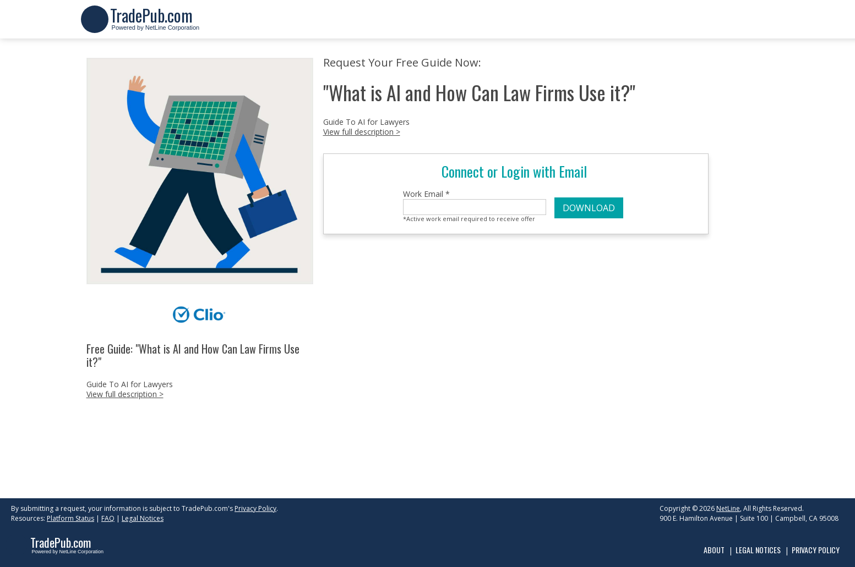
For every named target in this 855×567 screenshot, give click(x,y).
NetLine (728, 508)
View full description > (125, 394)
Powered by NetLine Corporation (155, 24)
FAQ (108, 518)
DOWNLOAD (589, 208)
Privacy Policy (255, 508)
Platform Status (70, 518)
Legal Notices (143, 518)
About (714, 549)
